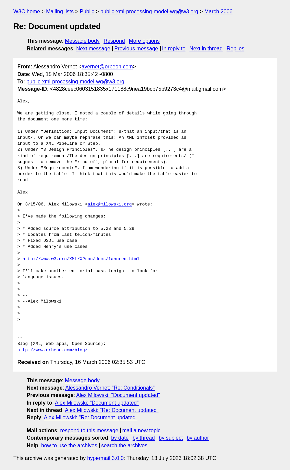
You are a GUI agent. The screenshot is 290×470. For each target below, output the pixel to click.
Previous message (136, 48)
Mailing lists (60, 11)
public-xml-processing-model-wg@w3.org (149, 11)
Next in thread (206, 48)
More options (144, 41)
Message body (82, 41)
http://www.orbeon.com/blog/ (52, 350)
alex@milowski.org (110, 204)
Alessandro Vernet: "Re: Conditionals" (110, 388)
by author (198, 438)
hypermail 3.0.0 (105, 458)
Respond (114, 41)
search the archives (124, 445)
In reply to (173, 48)
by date (119, 438)
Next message (93, 48)
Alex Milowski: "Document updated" (118, 395)
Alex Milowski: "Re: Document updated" (112, 410)
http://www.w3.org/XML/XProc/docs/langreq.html (81, 259)
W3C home (26, 11)
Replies (235, 48)
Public (87, 11)
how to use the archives (69, 445)
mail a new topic (141, 430)
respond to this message (89, 430)
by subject (171, 438)
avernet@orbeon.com (107, 66)
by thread (144, 438)
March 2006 (218, 11)
